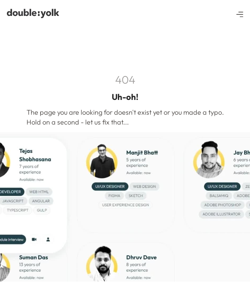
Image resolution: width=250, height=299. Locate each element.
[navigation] (34, 13)
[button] (239, 13)
